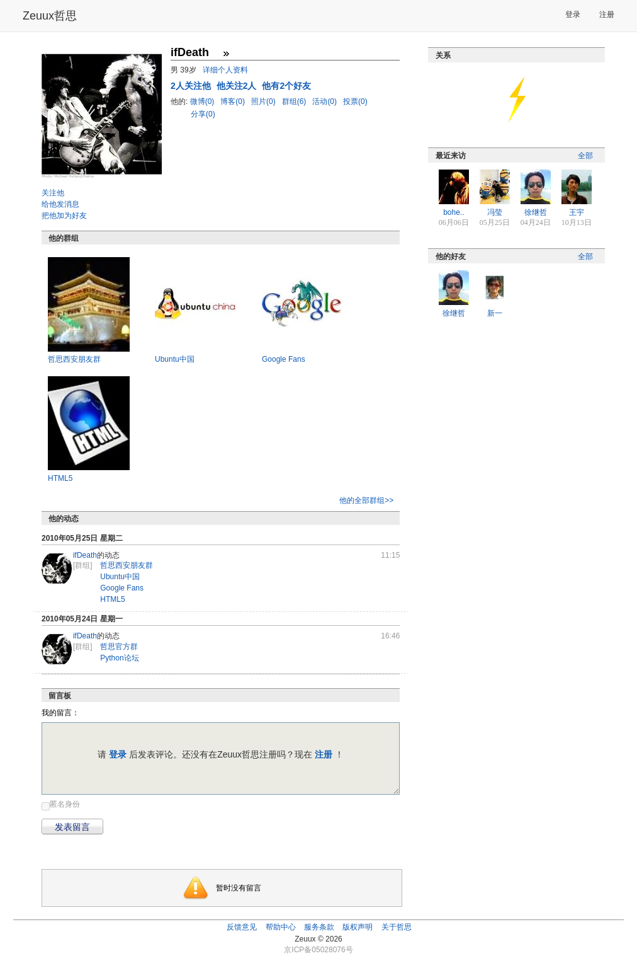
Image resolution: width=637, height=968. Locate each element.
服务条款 (319, 927)
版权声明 (357, 927)
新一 (494, 313)
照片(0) (264, 101)
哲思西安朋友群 (74, 359)
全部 (585, 155)
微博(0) (203, 101)
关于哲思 (396, 927)
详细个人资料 (225, 70)
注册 (606, 14)
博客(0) (233, 101)
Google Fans (283, 359)
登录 (572, 14)
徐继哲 (535, 212)
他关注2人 (238, 86)
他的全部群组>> (366, 500)
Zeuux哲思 (50, 15)
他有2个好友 (286, 86)
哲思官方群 (119, 646)
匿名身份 (65, 804)
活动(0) (325, 101)
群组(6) (295, 101)
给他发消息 (60, 204)
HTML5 (60, 478)
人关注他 (192, 86)
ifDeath (85, 555)
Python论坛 (119, 658)
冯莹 (494, 212)
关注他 (53, 192)
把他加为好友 (64, 215)
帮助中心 (281, 927)
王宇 (576, 212)
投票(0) (355, 101)
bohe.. (453, 212)
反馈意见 (242, 927)
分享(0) (203, 114)
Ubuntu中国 (174, 359)
